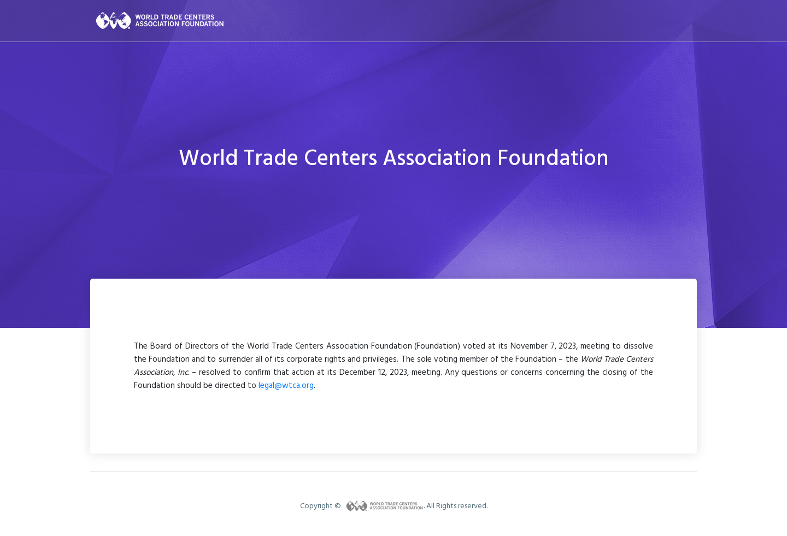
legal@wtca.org (286, 385)
